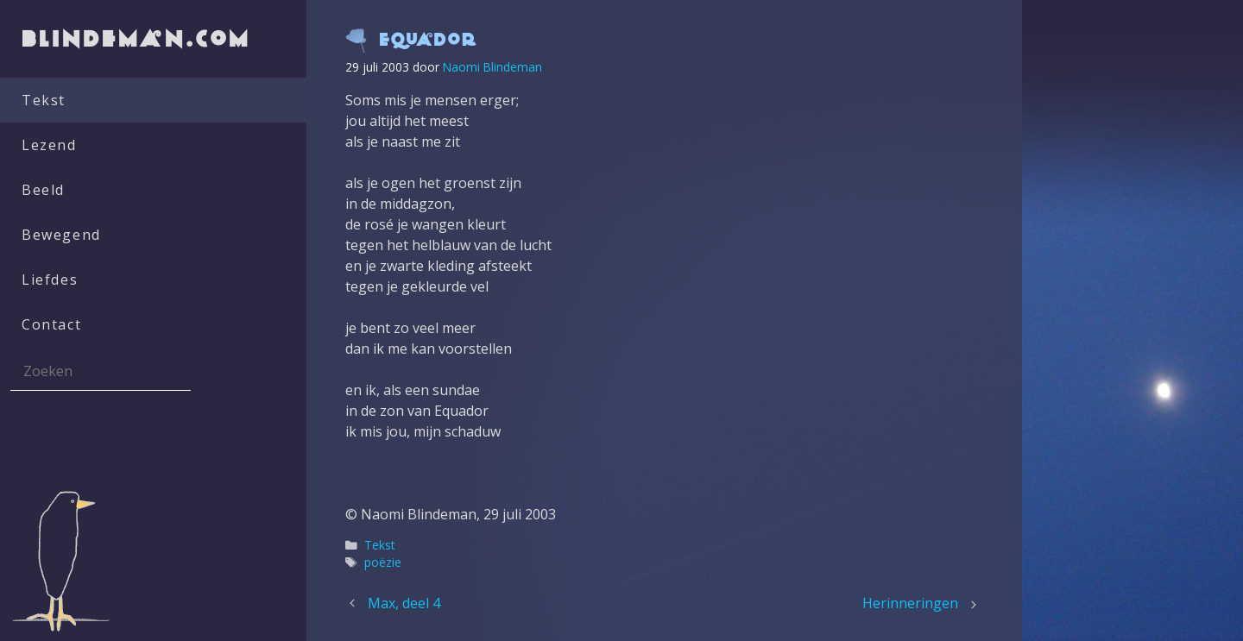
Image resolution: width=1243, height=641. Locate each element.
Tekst (44, 100)
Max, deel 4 (404, 603)
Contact (51, 324)
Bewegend (61, 234)
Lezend (49, 144)
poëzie (382, 562)
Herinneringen (910, 603)
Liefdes (50, 279)
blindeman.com (137, 38)
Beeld (43, 189)
